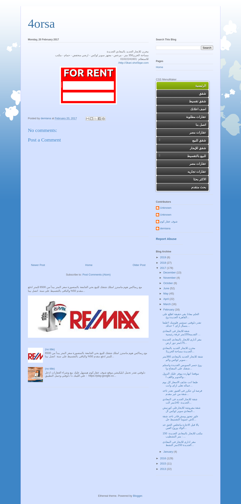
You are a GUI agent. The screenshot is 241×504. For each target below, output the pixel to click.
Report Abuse (166, 239)
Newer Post (38, 265)
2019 (163, 257)
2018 (163, 262)
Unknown (165, 207)
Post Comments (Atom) (96, 274)
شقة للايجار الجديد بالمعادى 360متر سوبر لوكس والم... (183, 358)
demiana (165, 228)
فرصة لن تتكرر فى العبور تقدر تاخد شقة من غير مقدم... (182, 392)
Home (89, 265)
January (168, 451)
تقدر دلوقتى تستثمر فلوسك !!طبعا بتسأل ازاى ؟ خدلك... (182, 324)
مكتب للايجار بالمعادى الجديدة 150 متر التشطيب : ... (182, 435)
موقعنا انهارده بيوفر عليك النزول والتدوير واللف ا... (181, 375)
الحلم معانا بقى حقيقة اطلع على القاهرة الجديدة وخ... (181, 316)
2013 (163, 468)
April (166, 298)
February (169, 309)
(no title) (50, 349)
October (168, 283)
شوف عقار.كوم (169, 221)
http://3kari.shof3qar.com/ (133, 62)
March (167, 304)
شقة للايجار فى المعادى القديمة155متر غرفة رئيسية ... (181, 332)
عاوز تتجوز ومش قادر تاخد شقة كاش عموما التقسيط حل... (180, 418)
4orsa (41, 23)
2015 (163, 463)
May (166, 293)
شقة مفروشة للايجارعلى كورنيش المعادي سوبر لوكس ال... (181, 409)
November (170, 277)
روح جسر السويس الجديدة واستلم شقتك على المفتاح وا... (182, 367)
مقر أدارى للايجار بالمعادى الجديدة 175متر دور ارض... (182, 341)
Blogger (137, 495)
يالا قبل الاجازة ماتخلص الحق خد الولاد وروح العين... (181, 426)
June (166, 288)
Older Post (139, 265)
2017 (163, 267)
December (170, 272)
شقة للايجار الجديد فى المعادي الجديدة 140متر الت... (180, 401)
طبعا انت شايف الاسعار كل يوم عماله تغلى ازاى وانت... (180, 384)
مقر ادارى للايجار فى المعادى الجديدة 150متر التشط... (179, 443)
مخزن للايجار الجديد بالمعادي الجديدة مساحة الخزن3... (179, 349)
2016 (163, 458)
